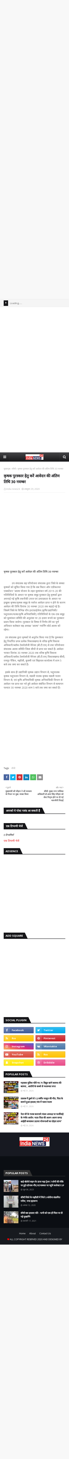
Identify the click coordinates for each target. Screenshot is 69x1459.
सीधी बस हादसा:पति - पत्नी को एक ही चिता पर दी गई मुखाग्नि (42, 1214)
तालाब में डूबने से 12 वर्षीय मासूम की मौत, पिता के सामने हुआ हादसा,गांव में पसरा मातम (42, 1100)
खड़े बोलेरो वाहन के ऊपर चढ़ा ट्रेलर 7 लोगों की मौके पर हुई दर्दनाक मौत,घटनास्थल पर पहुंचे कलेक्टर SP (42, 1183)
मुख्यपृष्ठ (7, 468)
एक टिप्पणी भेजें (11, 840)
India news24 (13, 489)
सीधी (14, 468)
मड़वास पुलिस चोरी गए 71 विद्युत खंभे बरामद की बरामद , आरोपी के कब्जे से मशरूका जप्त (41, 1084)
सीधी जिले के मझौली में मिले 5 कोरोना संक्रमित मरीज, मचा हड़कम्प (40, 1199)
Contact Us (45, 1233)
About (32, 1233)
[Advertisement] (34, 31)
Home (22, 1233)
